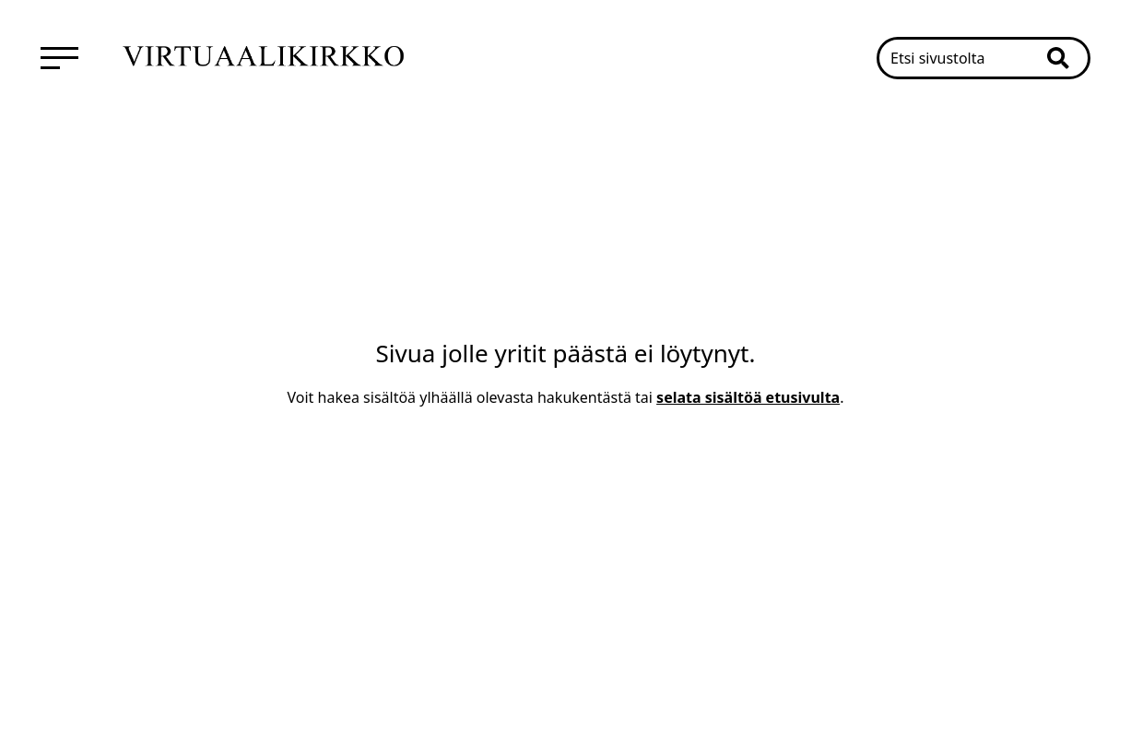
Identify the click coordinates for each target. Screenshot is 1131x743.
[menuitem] (59, 58)
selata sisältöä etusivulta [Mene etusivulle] (748, 397)
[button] (1067, 58)
